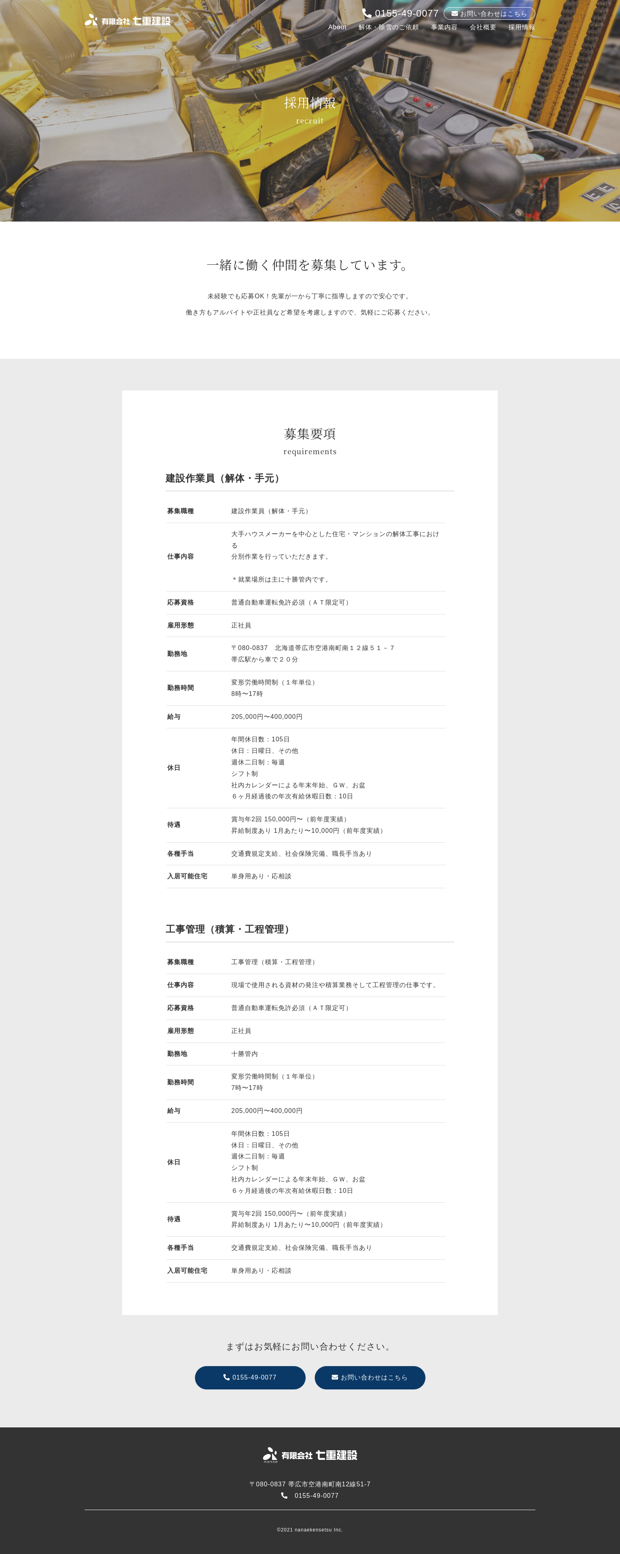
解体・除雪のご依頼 (389, 27)
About (337, 27)
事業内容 (444, 27)
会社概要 (483, 27)
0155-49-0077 (400, 13)
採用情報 (521, 27)
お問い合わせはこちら (370, 1385)
